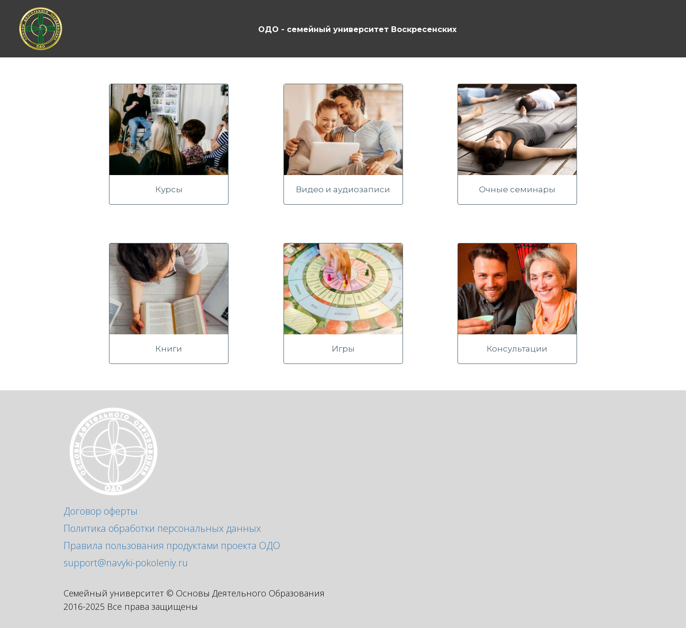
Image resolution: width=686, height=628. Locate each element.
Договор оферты (101, 511)
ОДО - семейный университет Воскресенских (357, 29)
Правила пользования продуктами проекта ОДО (172, 545)
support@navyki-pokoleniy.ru (126, 562)
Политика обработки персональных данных (162, 528)
